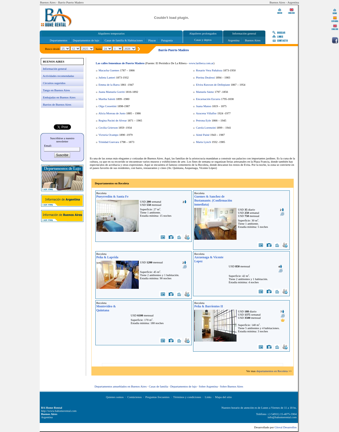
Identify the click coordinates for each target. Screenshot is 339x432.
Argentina (233, 40)
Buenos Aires (253, 40)
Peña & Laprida (107, 257)
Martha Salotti (107, 99)
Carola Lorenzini (206, 127)
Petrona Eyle (203, 120)
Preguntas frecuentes (157, 397)
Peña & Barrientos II (208, 306)
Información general (54, 68)
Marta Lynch (203, 141)
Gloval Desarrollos (286, 427)
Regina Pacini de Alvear (113, 120)
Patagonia (167, 40)
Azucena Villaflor (206, 113)
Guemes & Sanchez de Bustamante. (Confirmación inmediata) (213, 200)
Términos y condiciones (187, 397)
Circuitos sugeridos (54, 83)
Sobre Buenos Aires (231, 386)
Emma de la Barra (109, 84)
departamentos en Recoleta (272, 371)
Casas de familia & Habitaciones (124, 40)
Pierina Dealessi (205, 77)
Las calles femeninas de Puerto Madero (120, 63)
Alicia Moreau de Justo (111, 113)
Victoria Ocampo (108, 134)
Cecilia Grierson (108, 127)
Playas (152, 40)
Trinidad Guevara (109, 141)
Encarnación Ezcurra (208, 99)
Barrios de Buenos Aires (57, 104)
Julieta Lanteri (107, 77)
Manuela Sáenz (205, 91)
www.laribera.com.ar (201, 63)
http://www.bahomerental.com (59, 410)
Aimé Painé (202, 134)
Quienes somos (115, 397)
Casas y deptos (202, 39)
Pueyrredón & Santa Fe (112, 196)
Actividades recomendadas (58, 75)
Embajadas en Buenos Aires (59, 97)
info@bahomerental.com (282, 417)
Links (208, 397)
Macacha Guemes (109, 70)
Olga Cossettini (108, 106)
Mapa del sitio (223, 397)
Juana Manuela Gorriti (112, 91)
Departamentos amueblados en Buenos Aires (121, 386)
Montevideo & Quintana (106, 308)
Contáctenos (134, 397)
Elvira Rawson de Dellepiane (213, 84)
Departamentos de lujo (86, 40)
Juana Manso (203, 106)
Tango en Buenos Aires (56, 90)
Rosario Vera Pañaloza (209, 70)
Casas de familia (158, 386)
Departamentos (59, 40)
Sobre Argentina (208, 386)
